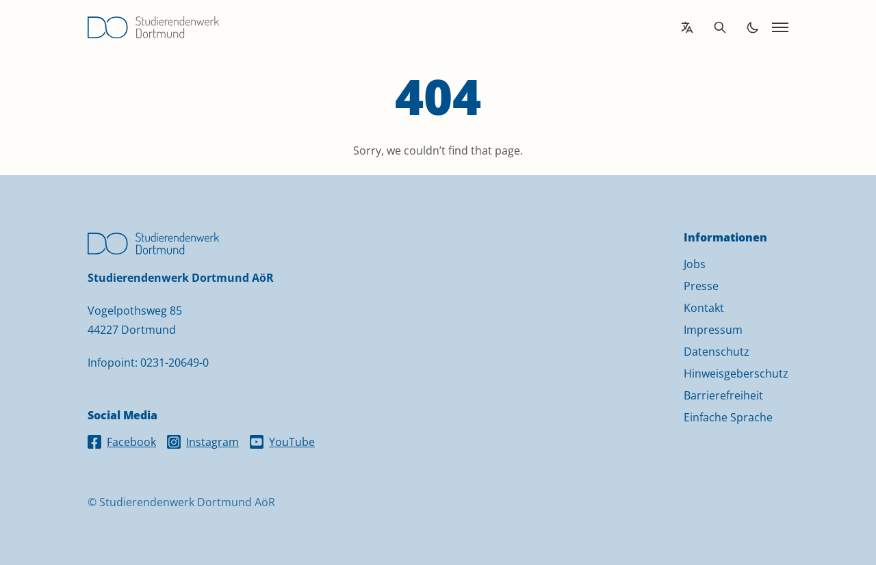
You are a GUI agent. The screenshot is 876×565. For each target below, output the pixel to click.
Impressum (713, 329)
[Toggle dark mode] (752, 27)
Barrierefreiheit (723, 395)
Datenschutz (716, 351)
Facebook (122, 441)
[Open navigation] (780, 27)
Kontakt (704, 307)
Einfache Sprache (728, 417)
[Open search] (720, 27)
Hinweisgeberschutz (736, 373)
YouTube (282, 441)
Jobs (695, 264)
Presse (701, 285)
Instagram (203, 441)
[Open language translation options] (687, 27)
